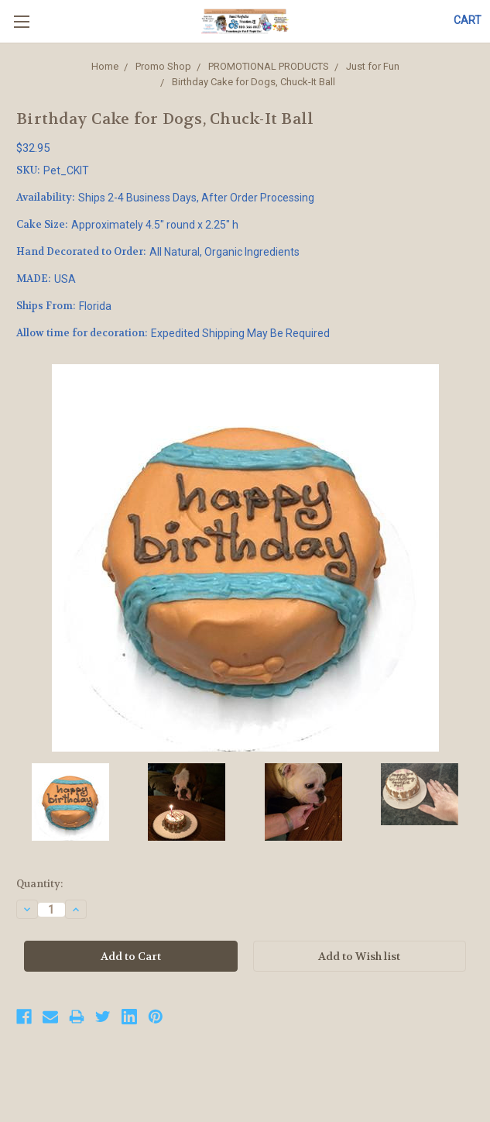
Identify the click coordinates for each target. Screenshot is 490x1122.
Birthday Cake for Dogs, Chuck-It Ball (253, 82)
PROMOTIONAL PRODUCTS (268, 66)
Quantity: (39, 883)
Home (104, 66)
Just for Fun (372, 66)
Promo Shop (163, 66)
